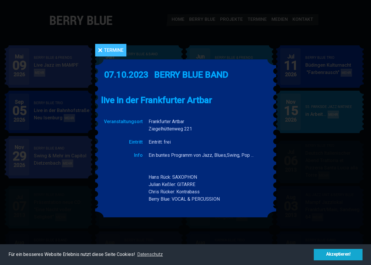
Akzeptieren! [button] (338, 254)
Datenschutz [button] (150, 254)
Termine (113, 50)
